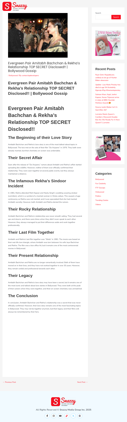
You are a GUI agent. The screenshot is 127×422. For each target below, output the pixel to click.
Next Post (82, 382)
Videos (98, 207)
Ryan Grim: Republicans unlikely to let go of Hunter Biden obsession (106, 77)
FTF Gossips (100, 190)
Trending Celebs (102, 203)
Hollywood (99, 194)
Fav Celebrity (100, 186)
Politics (98, 199)
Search (98, 13)
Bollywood (13, 75)
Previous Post (9, 382)
